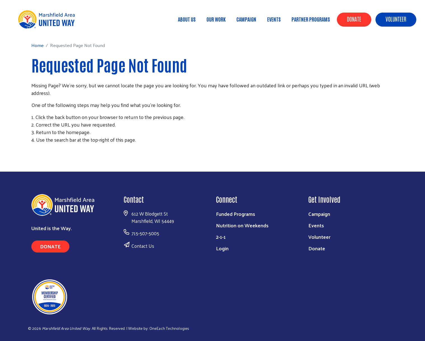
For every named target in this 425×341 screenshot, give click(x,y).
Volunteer (396, 18)
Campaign (246, 19)
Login (222, 248)
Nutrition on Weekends (242, 225)
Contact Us (143, 246)
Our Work (216, 19)
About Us (187, 19)
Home (33, 28)
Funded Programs (235, 213)
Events (274, 19)
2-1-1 (221, 236)
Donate (354, 18)
